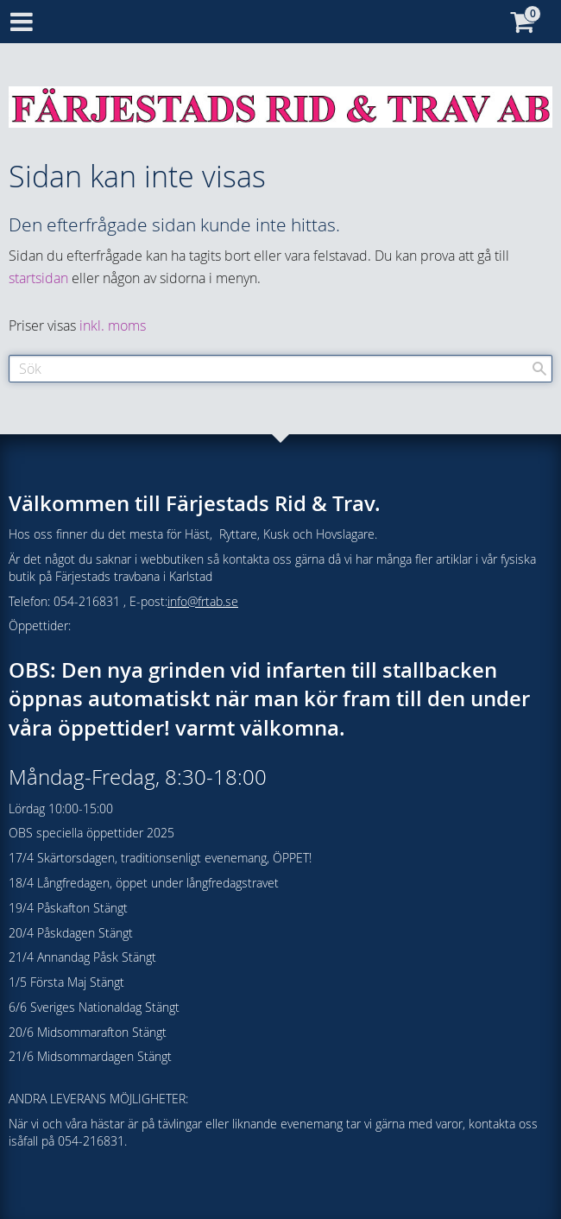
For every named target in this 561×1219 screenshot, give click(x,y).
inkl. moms (112, 325)
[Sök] (539, 369)
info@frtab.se (202, 601)
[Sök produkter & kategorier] (280, 368)
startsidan (38, 277)
